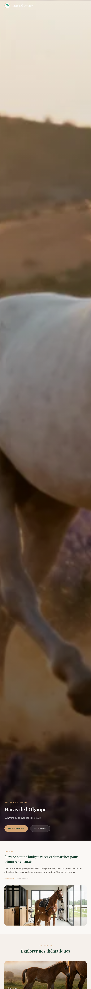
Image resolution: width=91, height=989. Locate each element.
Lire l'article (9, 878)
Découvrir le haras (16, 828)
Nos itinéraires (40, 828)
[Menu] (84, 5)
